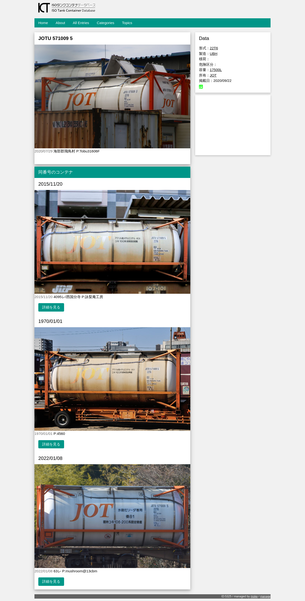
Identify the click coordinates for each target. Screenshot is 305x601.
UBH (214, 54)
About (60, 23)
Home (43, 23)
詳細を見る (51, 307)
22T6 (214, 48)
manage (265, 596)
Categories (105, 23)
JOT (213, 75)
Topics (127, 23)
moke (254, 596)
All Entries (81, 23)
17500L (216, 70)
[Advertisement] (233, 125)
